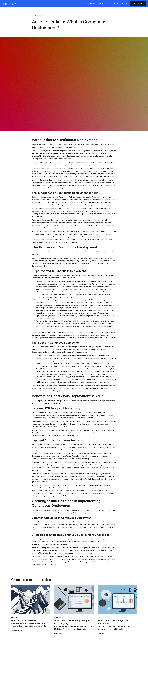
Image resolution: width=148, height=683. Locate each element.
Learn (100, 3)
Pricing (108, 3)
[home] (9, 3)
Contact (125, 3)
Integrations (90, 3)
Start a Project (138, 3)
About (116, 3)
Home (80, 3)
